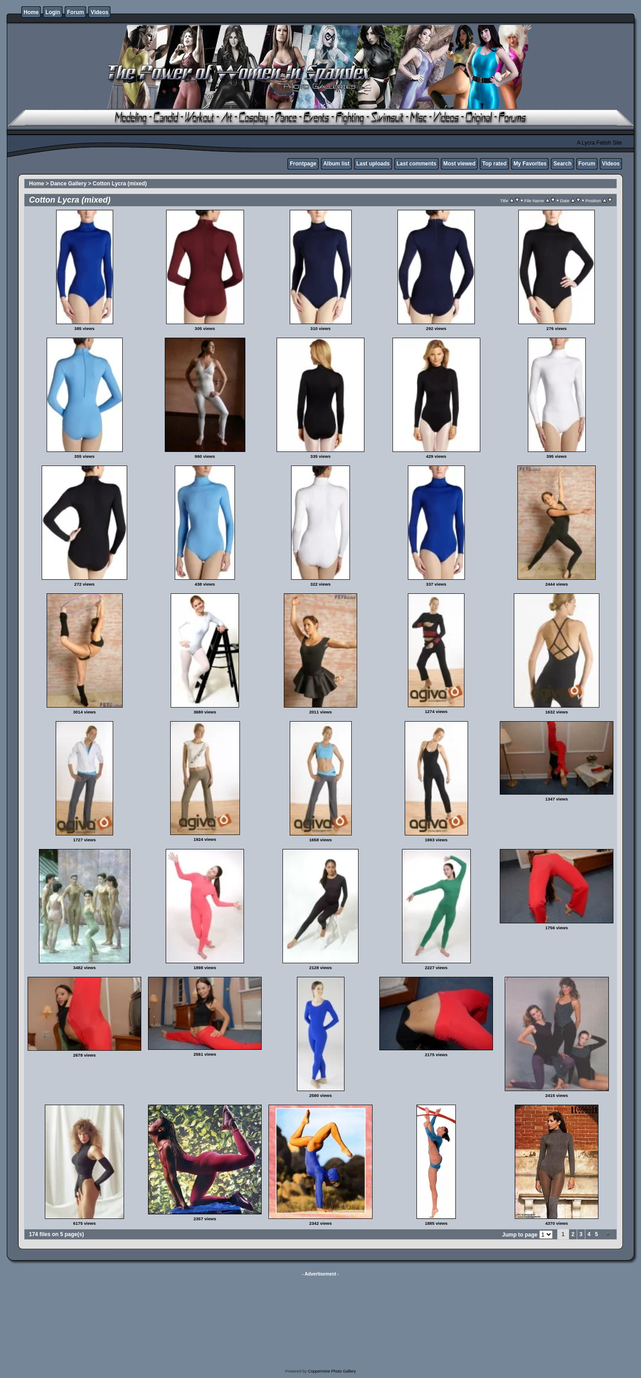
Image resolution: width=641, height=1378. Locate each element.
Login (52, 12)
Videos (99, 12)
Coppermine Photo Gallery (332, 1371)
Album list (336, 163)
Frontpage (303, 163)
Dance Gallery (68, 183)
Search (562, 163)
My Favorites (529, 163)
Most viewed (459, 163)
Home (31, 12)
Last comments (416, 163)
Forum (75, 12)
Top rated (494, 163)
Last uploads (373, 163)
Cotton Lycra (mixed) (120, 183)
